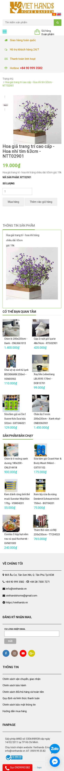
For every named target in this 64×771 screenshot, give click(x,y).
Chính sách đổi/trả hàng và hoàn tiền (23, 691)
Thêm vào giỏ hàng (41, 201)
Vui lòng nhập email (14, 629)
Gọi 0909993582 (17, 768)
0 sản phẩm (47, 34)
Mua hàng (13, 201)
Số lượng (9, 183)
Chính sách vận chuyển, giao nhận (21, 679)
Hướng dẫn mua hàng (15, 711)
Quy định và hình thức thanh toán (21, 698)
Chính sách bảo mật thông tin (19, 704)
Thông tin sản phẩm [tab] (19, 225)
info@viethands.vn (16, 588)
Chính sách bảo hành (14, 685)
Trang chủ (8, 78)
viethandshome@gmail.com (21, 595)
